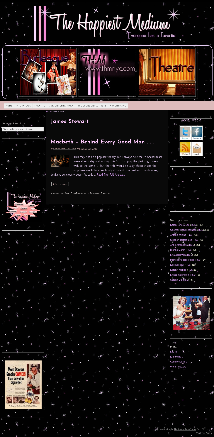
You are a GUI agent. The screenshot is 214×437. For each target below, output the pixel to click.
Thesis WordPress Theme (185, 429)
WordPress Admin (204, 433)
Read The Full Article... (111, 174)
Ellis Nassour (177, 264)
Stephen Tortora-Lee (181, 239)
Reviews (94, 193)
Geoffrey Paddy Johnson (183, 229)
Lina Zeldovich (178, 254)
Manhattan (57, 193)
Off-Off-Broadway (76, 193)
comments (60, 184)
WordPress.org (178, 366)
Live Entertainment (61, 106)
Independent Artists (92, 106)
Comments (178, 361)
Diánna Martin (177, 249)
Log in (173, 351)
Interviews (23, 106)
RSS (193, 224)
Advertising (118, 106)
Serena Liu (176, 279)
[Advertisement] (23, 160)
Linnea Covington (179, 274)
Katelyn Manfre (178, 269)
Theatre (39, 106)
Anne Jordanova (179, 244)
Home (9, 106)
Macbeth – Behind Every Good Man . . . (102, 142)
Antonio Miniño (178, 234)
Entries (176, 356)
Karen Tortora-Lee (64, 149)
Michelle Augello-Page (182, 259)
